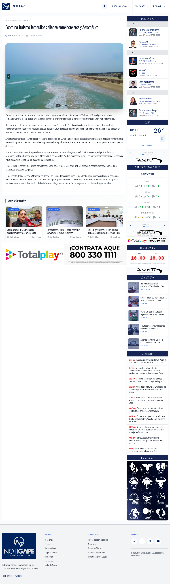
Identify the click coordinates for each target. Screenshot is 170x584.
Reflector (49, 557)
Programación (121, 6)
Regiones (159, 6)
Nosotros (92, 544)
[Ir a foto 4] (71, 105)
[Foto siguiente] (119, 76)
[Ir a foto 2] (66, 105)
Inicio (7, 20)
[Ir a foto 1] (63, 105)
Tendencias (49, 561)
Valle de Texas (51, 565)
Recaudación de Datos (97, 557)
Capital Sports (51, 552)
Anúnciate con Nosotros (98, 540)
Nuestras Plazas (94, 548)
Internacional (50, 548)
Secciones (141, 6)
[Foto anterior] (8, 76)
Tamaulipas (16, 20)
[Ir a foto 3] (68, 105)
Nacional (49, 540)
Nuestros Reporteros (96, 552)
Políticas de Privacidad (12, 576)
